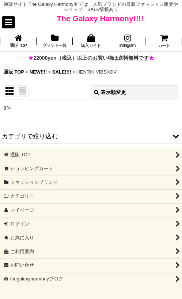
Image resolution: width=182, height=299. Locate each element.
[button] (8, 22)
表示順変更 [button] (110, 92)
